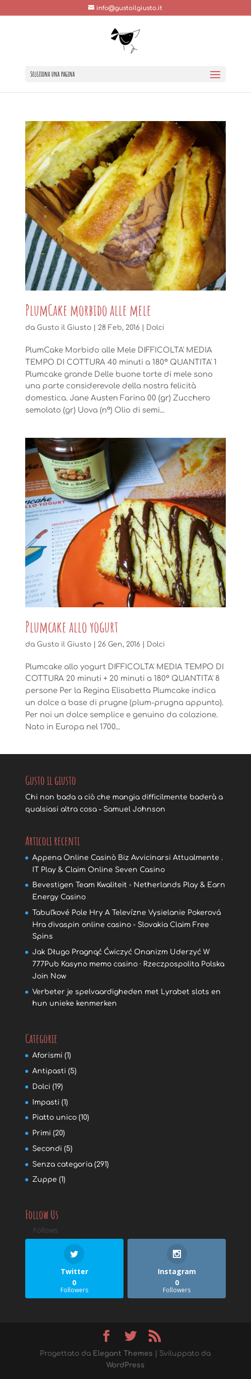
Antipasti (49, 1071)
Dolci (155, 327)
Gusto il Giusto (64, 327)
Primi (41, 1133)
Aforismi (47, 1055)
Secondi (47, 1149)
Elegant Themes (123, 1353)
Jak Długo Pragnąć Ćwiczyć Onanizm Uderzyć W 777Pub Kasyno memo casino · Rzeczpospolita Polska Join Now (128, 964)
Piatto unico (54, 1117)
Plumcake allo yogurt (71, 626)
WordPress (125, 1365)
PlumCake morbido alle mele (88, 310)
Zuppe (44, 1179)
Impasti (45, 1102)
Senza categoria (62, 1164)
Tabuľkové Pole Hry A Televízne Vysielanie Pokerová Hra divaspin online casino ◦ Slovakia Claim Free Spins (126, 925)
